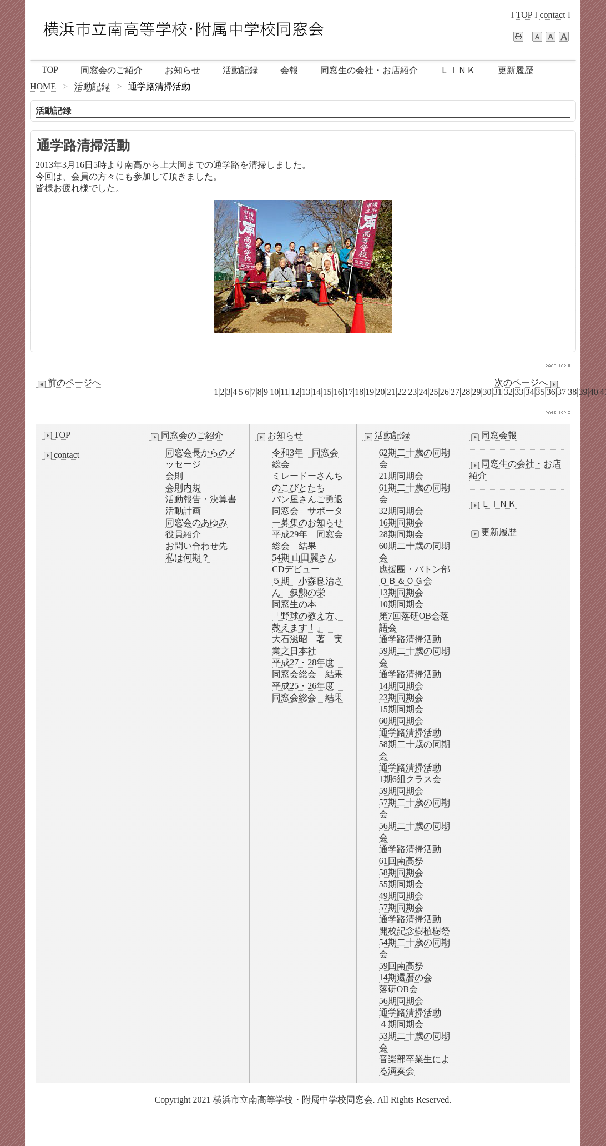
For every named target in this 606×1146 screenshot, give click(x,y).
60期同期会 (401, 720)
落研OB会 (398, 989)
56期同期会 (401, 1000)
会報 (289, 70)
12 (295, 392)
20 (380, 392)
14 (316, 392)
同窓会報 (493, 436)
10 (274, 392)
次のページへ (527, 383)
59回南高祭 (401, 965)
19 (369, 392)
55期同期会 (401, 884)
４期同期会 (401, 1024)
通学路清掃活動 (410, 639)
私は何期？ (187, 557)
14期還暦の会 (405, 977)
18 (359, 392)
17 (348, 392)
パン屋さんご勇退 (307, 499)
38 (572, 392)
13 (305, 392)
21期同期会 (401, 476)
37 (561, 392)
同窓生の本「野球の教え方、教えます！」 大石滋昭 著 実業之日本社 (307, 627)
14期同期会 (401, 685)
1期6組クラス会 (410, 779)
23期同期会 (401, 697)
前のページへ (68, 383)
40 (593, 392)
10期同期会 (401, 604)
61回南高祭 (401, 860)
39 (582, 392)
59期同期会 (401, 790)
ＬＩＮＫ (458, 70)
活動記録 (240, 70)
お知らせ (182, 70)
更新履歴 (515, 70)
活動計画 (183, 511)
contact (552, 14)
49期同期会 (401, 895)
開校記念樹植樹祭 (414, 930)
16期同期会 (401, 522)
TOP (524, 14)
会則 (174, 476)
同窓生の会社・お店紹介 (369, 70)
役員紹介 (183, 534)
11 (284, 392)
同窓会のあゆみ (196, 522)
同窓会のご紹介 (111, 70)
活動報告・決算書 (200, 499)
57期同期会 (401, 907)
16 (338, 392)
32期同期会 (401, 511)
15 (327, 392)
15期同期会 (401, 709)
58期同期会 (401, 872)
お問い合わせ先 (196, 546)
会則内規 (183, 487)
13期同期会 (401, 592)
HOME (43, 86)
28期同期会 (401, 534)
